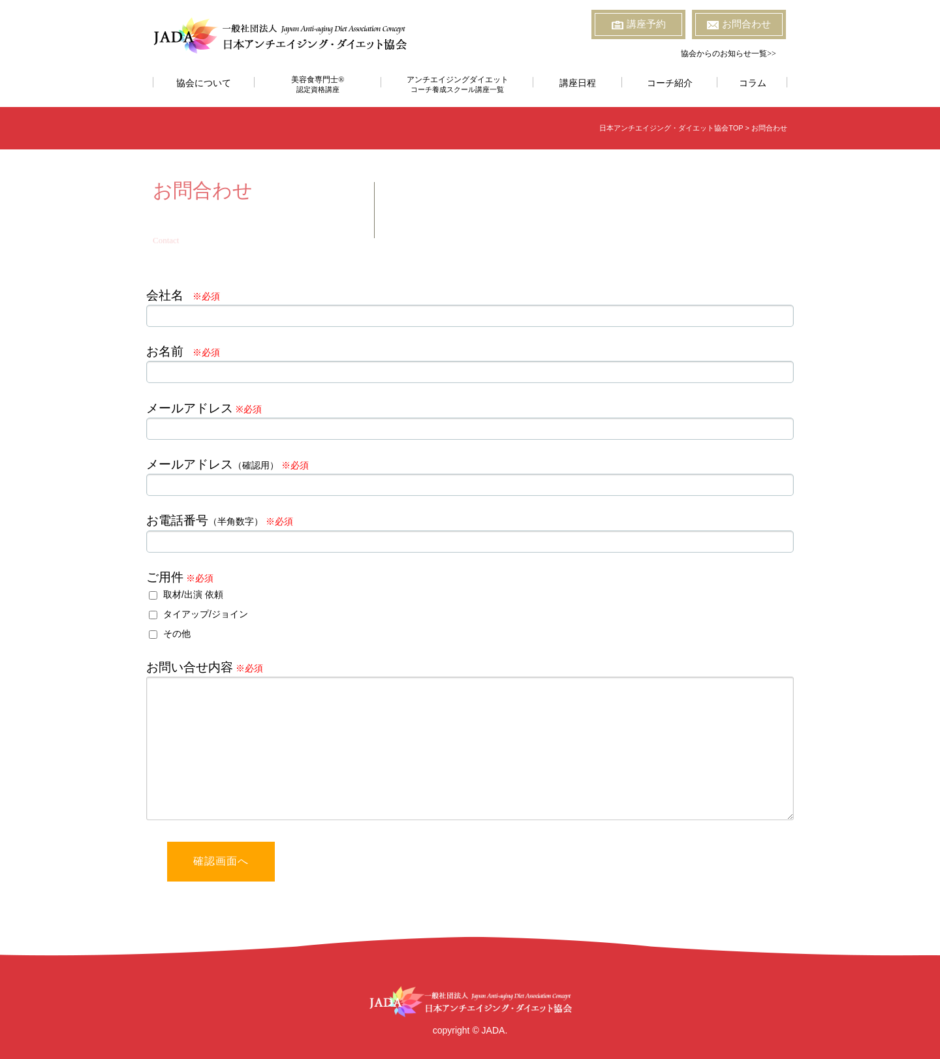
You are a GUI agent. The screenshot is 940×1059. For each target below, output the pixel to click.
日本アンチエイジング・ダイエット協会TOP (671, 128)
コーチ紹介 (670, 83)
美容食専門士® (318, 84)
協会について (203, 83)
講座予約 (639, 24)
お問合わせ (739, 24)
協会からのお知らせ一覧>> (728, 53)
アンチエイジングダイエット (457, 84)
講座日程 (577, 83)
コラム (752, 83)
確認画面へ (221, 861)
